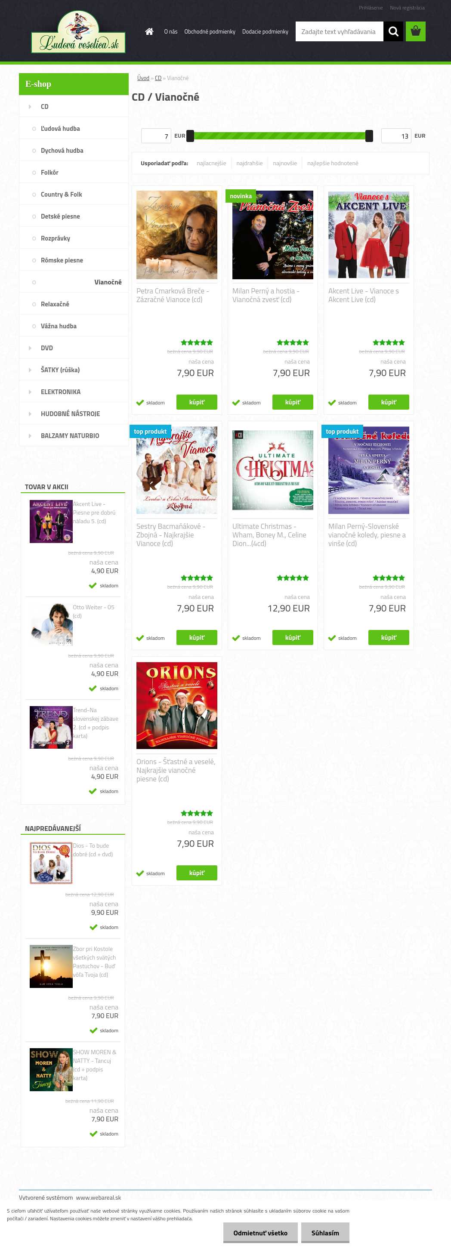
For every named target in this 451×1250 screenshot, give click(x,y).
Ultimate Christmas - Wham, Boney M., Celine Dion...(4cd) (269, 535)
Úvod (143, 78)
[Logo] (78, 31)
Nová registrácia (407, 7)
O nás (171, 31)
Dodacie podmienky (265, 31)
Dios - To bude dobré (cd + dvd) (93, 849)
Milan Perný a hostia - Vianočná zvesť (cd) (266, 295)
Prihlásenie (371, 7)
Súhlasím (325, 1233)
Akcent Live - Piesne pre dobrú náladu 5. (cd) (94, 512)
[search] (393, 31)
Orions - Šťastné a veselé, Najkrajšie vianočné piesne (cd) (176, 770)
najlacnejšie (211, 162)
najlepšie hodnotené (332, 162)
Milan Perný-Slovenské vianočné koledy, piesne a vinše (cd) (367, 535)
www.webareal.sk (98, 1197)
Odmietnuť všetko (259, 1233)
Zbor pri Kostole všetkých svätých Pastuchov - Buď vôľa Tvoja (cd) (94, 961)
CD (158, 78)
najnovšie (285, 162)
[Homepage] (148, 31)
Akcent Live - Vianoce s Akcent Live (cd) (363, 295)
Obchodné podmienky (210, 31)
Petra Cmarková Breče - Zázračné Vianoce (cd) (172, 295)
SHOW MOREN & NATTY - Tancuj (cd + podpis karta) (94, 1065)
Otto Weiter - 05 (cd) (93, 611)
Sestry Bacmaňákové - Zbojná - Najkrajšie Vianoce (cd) (171, 535)
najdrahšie (250, 162)
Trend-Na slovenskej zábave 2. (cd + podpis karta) (95, 723)
